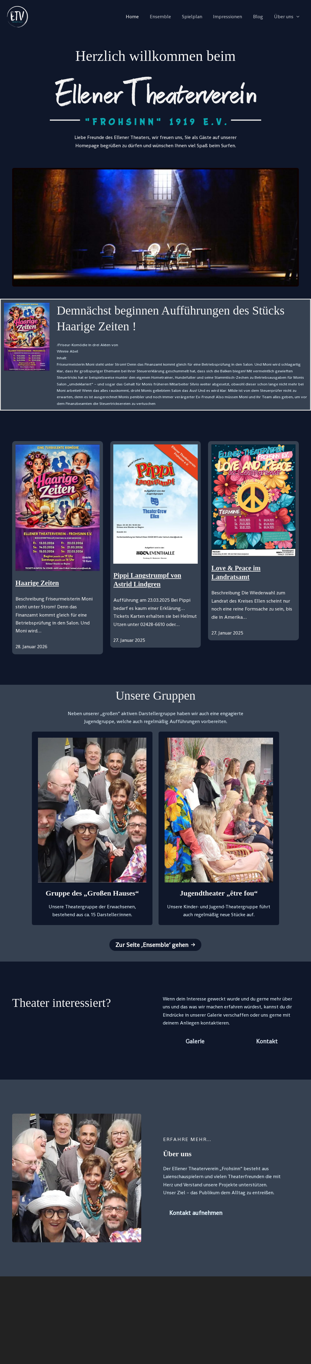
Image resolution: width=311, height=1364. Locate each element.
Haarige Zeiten (38, 583)
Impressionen (230, 16)
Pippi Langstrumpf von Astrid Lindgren (149, 580)
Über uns (287, 17)
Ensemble (165, 16)
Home (138, 16)
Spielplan (196, 16)
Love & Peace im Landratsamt (237, 573)
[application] (297, 17)
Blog (260, 16)
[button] (155, 945)
